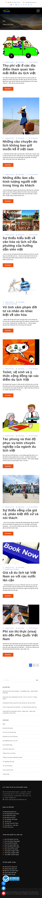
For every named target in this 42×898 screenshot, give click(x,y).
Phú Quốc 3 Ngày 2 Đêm (11, 850)
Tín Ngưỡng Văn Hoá (8, 761)
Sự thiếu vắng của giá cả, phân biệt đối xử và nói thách (20, 514)
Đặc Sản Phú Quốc (8, 728)
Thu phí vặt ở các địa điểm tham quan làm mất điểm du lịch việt (19, 69)
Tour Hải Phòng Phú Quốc (11, 847)
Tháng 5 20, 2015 (9, 62)
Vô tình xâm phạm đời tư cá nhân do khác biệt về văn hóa (20, 311)
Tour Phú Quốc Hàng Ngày (12, 841)
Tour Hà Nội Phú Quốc (10, 843)
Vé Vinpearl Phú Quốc (10, 819)
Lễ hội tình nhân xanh (8, 749)
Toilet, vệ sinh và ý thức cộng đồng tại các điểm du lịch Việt (21, 375)
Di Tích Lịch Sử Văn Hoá (9, 732)
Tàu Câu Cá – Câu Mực (11, 825)
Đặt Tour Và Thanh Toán (11, 870)
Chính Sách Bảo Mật (10, 872)
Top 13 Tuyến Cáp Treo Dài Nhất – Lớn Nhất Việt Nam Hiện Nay (20, 707)
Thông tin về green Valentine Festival (12, 757)
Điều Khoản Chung (9, 874)
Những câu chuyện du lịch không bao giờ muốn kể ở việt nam (20, 145)
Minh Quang (21, 62)
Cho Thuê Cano (8, 827)
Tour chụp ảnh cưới (8, 770)
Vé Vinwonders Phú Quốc (11, 813)
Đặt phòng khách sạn (10, 811)
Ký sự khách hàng (7, 745)
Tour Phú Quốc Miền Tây (11, 845)
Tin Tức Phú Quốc (33, 62)
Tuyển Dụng (6, 774)
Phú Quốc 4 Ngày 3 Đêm (11, 852)
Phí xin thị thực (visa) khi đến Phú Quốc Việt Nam (20, 635)
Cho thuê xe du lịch (9, 817)
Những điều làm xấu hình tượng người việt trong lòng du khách (20, 181)
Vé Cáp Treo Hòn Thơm (11, 823)
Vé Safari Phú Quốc (10, 815)
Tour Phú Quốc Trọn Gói (11, 839)
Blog (4, 724)
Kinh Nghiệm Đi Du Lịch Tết (10, 740)
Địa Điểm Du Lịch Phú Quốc (12, 569)
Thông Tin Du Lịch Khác (11, 304)
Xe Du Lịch (7, 821)
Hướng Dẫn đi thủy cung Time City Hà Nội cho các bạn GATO (19, 703)
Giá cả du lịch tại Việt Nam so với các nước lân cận (19, 576)
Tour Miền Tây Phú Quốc (11, 854)
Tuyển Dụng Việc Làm (10, 868)
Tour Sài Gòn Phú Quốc (11, 849)
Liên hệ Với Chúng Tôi (10, 866)
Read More (8, 88)
